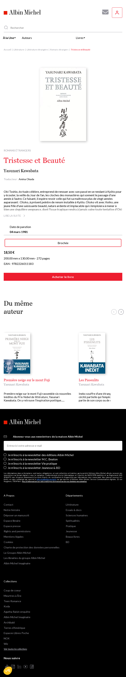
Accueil (7, 49)
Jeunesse (71, 527)
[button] (7, 670)
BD (67, 538)
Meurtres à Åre (12, 592)
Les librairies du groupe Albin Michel (24, 554)
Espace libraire (12, 517)
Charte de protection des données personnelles (31, 544)
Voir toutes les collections (15, 645)
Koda (7, 603)
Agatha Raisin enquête (17, 608)
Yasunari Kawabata (21, 170)
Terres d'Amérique (14, 624)
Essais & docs (74, 506)
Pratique (71, 522)
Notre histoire (12, 506)
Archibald (9, 619)
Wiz (6, 640)
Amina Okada (26, 179)
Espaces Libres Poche (16, 629)
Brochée (63, 243)
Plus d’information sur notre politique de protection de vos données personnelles (54, 478)
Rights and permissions (17, 527)
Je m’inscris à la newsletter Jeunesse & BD (34, 464)
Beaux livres (73, 533)
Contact (8, 501)
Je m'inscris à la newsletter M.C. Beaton (33, 456)
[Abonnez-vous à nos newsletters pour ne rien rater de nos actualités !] (104, 12)
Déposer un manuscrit (16, 512)
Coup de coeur (12, 587)
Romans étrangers (59, 49)
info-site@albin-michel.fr (47, 476)
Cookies (8, 538)
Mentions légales (14, 533)
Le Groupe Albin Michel (17, 549)
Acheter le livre (63, 277)
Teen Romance (12, 597)
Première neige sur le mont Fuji (27, 380)
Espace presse (12, 522)
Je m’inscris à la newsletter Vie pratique (32, 460)
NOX (6, 635)
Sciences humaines (77, 512)
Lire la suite (15, 215)
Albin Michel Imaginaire (17, 560)
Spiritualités (73, 517)
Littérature (19, 49)
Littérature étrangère (37, 49)
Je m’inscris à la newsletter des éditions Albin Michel (41, 451)
